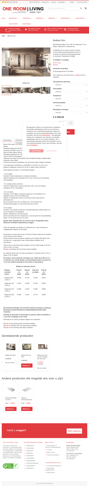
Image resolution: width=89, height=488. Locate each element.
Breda (56, 65)
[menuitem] (13, 18)
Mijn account (51, 452)
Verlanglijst (61, 2)
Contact (53, 2)
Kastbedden (30, 455)
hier (7, 249)
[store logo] (23, 10)
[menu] (3, 18)
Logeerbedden (30, 465)
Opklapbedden (30, 460)
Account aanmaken (82, 2)
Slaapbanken (30, 445)
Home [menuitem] (3, 18)
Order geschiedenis (53, 455)
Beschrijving (7, 140)
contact (77, 75)
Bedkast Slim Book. (10, 355)
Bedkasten (29, 453)
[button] (5, 62)
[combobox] (65, 8)
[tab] (7, 140)
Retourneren (51, 472)
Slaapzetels (29, 468)
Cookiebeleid (45, 135)
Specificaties (20, 140)
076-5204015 (70, 459)
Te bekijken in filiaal (22, 143)
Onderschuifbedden (32, 463)
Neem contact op (74, 431)
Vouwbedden (30, 458)
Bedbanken (29, 450)
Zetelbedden (30, 448)
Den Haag (57, 63)
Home (3, 36)
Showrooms (45, 2)
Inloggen (72, 2)
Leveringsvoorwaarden (54, 465)
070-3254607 (70, 450)
